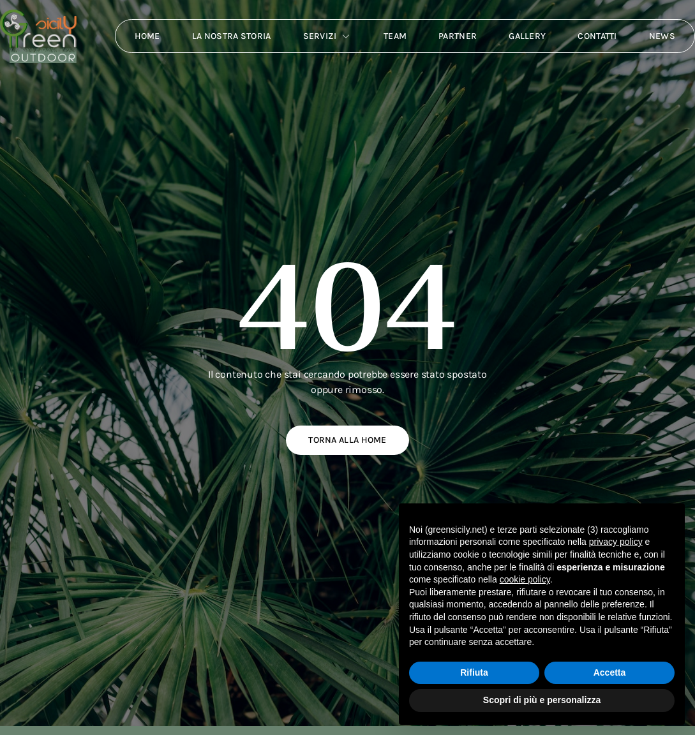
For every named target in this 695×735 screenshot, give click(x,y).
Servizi (327, 36)
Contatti (597, 36)
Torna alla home (347, 439)
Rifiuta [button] (474, 672)
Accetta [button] (610, 672)
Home (147, 36)
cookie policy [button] (525, 579)
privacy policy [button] (616, 542)
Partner (457, 36)
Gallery (527, 36)
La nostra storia (231, 36)
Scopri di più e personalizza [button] (542, 700)
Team (395, 36)
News (662, 36)
